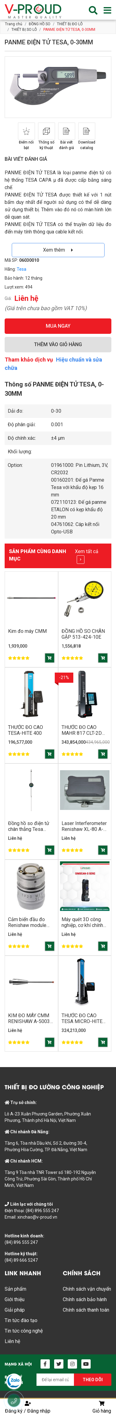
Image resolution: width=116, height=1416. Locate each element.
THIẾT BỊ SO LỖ (24, 29)
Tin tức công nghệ (24, 1331)
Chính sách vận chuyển (87, 1289)
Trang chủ (13, 24)
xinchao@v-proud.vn (37, 1217)
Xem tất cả (86, 556)
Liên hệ (12, 1341)
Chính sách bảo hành (85, 1299)
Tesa (21, 269)
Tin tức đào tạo (21, 1320)
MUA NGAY (58, 326)
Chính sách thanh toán (86, 1310)
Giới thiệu (14, 1299)
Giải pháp (15, 1310)
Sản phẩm (15, 1289)
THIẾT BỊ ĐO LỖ (70, 24)
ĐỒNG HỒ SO (39, 24)
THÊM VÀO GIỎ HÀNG (58, 344)
